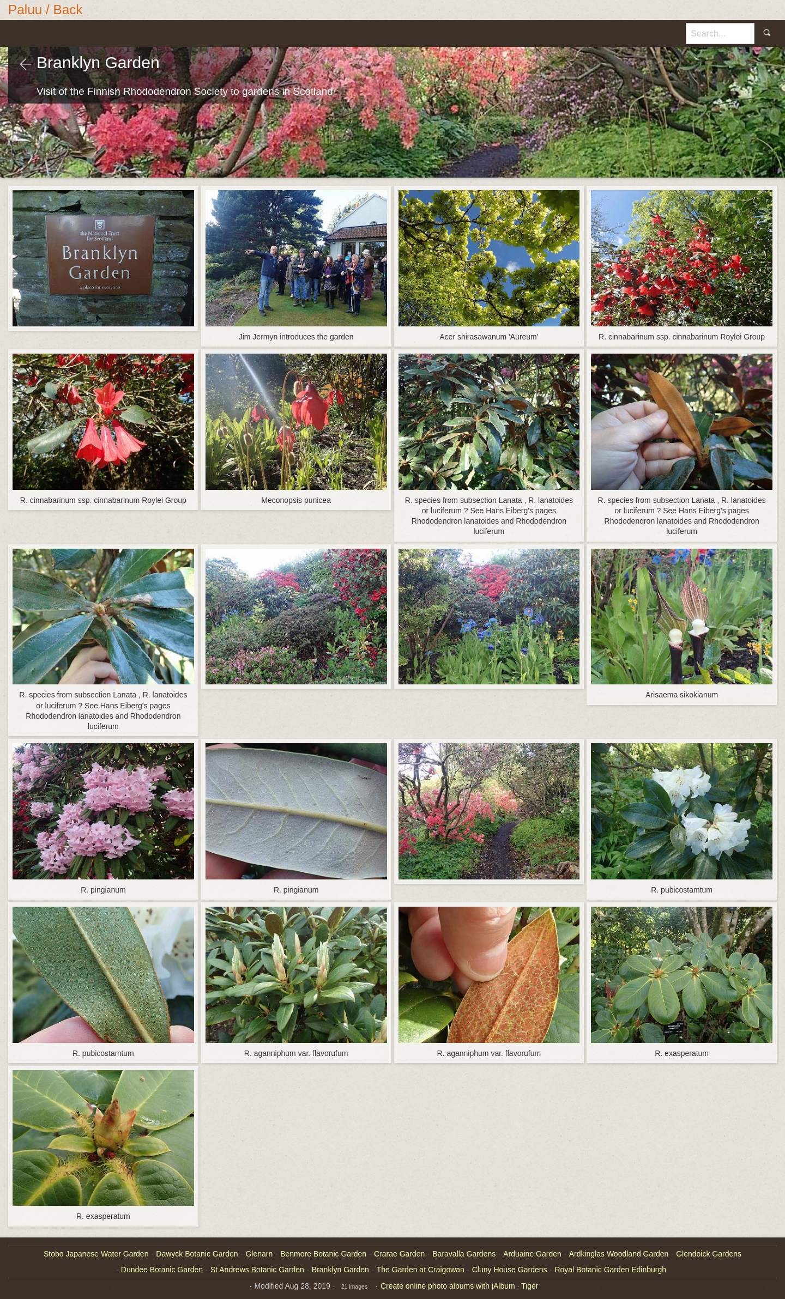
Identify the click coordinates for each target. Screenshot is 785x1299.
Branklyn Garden (340, 1269)
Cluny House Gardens (509, 1269)
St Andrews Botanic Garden (257, 1269)
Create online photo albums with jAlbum (448, 1286)
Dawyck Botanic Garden (197, 1253)
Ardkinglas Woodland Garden (619, 1253)
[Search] (720, 33)
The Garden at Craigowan (420, 1269)
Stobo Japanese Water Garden (96, 1253)
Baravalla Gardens (464, 1253)
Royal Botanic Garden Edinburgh (610, 1269)
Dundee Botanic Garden (162, 1269)
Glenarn (259, 1253)
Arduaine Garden (532, 1253)
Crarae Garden (399, 1253)
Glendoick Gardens (708, 1253)
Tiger (529, 1286)
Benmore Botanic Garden (323, 1253)
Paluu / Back (45, 9)
